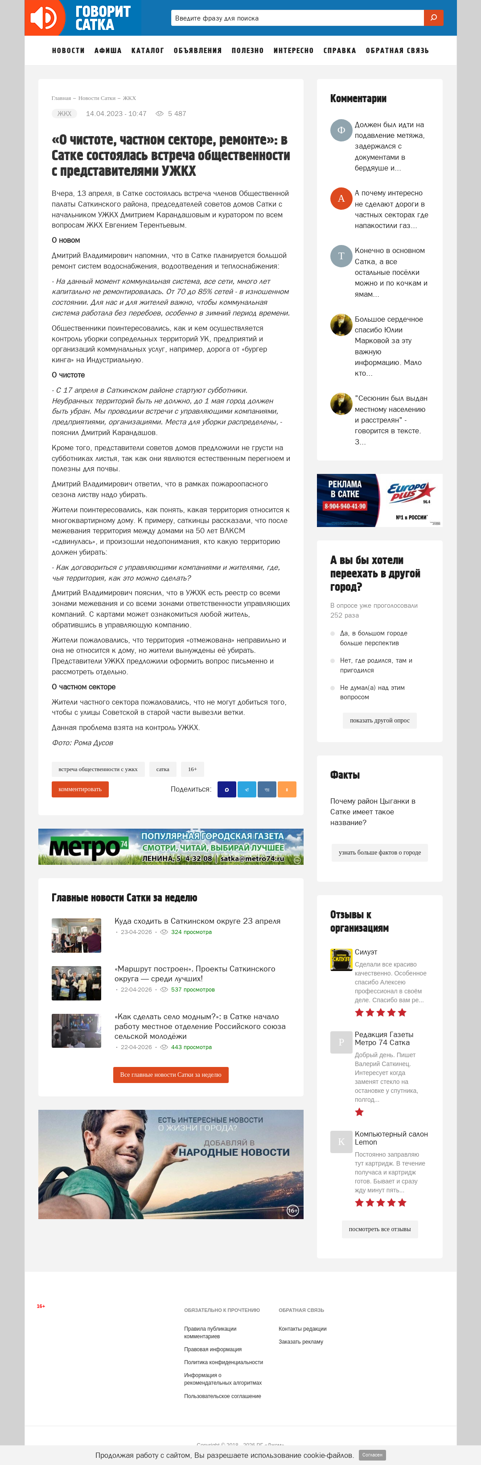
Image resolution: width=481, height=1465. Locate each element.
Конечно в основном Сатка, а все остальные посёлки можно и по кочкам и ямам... (391, 272)
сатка (162, 769)
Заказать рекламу (301, 1342)
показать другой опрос (380, 720)
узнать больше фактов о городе (380, 852)
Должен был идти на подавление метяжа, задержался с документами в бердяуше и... (390, 146)
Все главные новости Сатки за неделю (171, 1074)
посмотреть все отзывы (380, 1229)
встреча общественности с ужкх (98, 769)
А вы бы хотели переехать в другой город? (375, 574)
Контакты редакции (302, 1329)
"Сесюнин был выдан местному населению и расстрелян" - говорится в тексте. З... (391, 420)
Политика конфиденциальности (223, 1362)
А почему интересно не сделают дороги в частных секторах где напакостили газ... (391, 209)
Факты (345, 775)
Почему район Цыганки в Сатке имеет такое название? (372, 812)
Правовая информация (213, 1349)
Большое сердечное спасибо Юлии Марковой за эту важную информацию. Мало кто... (389, 346)
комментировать (80, 789)
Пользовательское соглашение (222, 1396)
